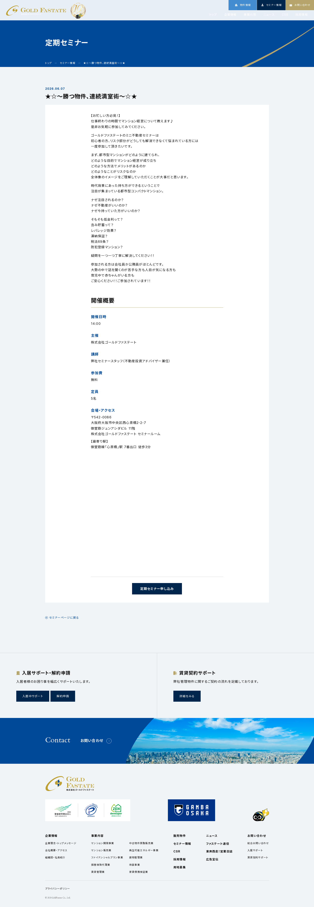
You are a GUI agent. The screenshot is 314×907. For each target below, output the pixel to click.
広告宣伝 (212, 859)
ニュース (269, 14)
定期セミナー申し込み (157, 589)
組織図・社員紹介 (55, 857)
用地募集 (179, 867)
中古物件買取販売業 (141, 843)
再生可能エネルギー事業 (144, 850)
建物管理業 (136, 857)
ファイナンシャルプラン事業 (107, 857)
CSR (285, 14)
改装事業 (134, 864)
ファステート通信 (217, 843)
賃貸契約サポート (257, 857)
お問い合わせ (92, 741)
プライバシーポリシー (57, 888)
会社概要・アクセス (56, 850)
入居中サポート (32, 696)
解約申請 (63, 696)
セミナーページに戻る (64, 617)
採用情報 (301, 14)
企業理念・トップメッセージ (61, 843)
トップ (213, 14)
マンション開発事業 (102, 843)
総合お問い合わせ (258, 843)
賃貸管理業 (98, 871)
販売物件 (179, 835)
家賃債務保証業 (138, 871)
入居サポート (255, 850)
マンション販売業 (101, 850)
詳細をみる (187, 696)
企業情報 (230, 14)
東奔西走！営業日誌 (219, 851)
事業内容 (250, 14)
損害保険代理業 (100, 864)
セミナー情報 (182, 843)
